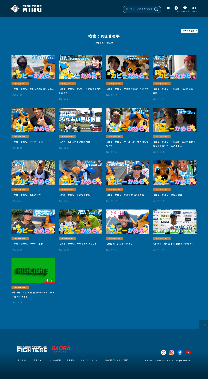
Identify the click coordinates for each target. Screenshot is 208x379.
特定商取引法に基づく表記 (116, 360)
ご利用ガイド (37, 360)
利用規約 (70, 360)
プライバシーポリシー (89, 360)
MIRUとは (21, 360)
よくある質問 (55, 360)
